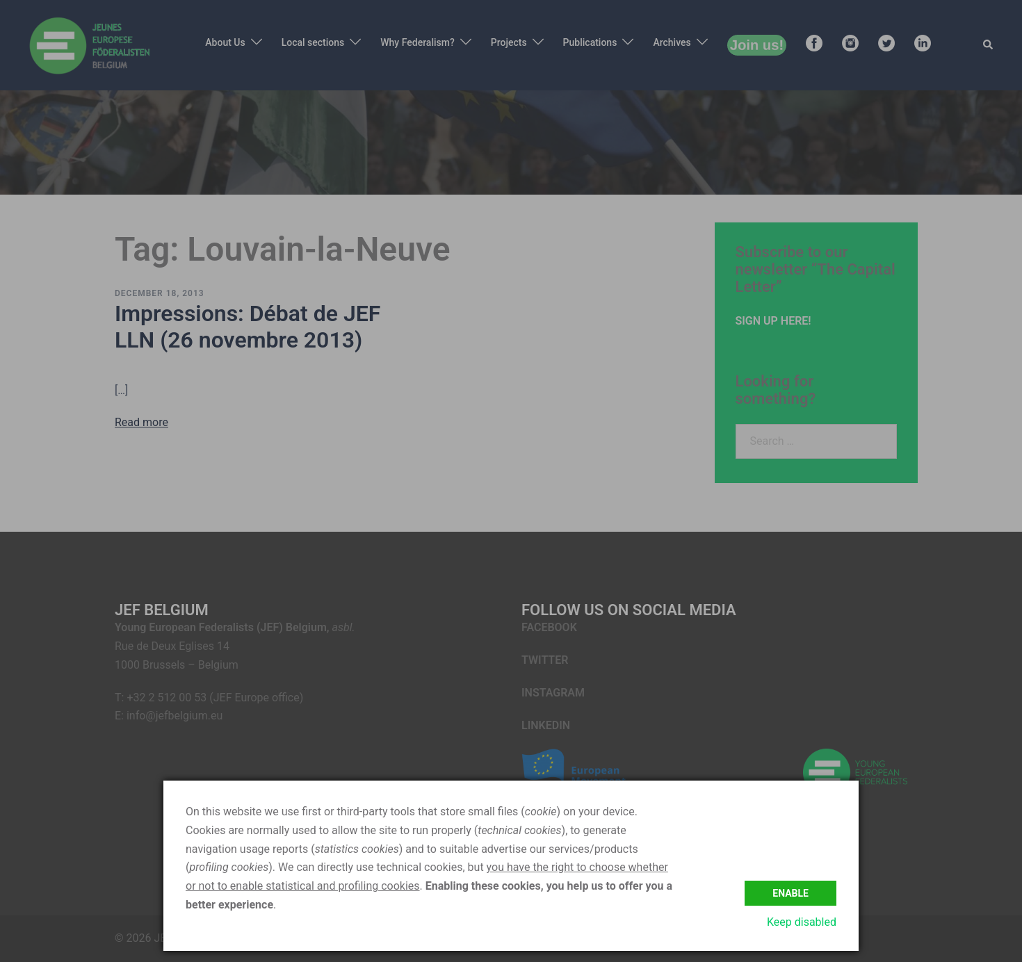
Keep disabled (801, 922)
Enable (790, 892)
